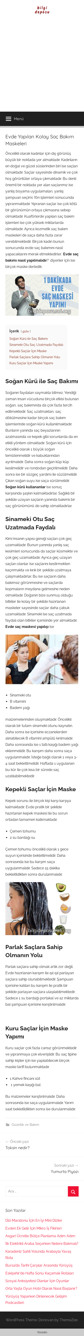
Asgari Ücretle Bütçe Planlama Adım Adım (40, 1236)
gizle (25, 331)
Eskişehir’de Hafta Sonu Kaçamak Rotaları (39, 1273)
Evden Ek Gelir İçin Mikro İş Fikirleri (33, 1228)
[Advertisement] (42, 67)
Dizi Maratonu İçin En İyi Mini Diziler (33, 1220)
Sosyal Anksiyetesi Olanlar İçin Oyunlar (37, 1281)
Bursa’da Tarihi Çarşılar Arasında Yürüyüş (39, 1265)
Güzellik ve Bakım (25, 1125)
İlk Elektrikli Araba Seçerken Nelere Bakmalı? (41, 1243)
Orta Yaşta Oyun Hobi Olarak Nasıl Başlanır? (41, 1288)
